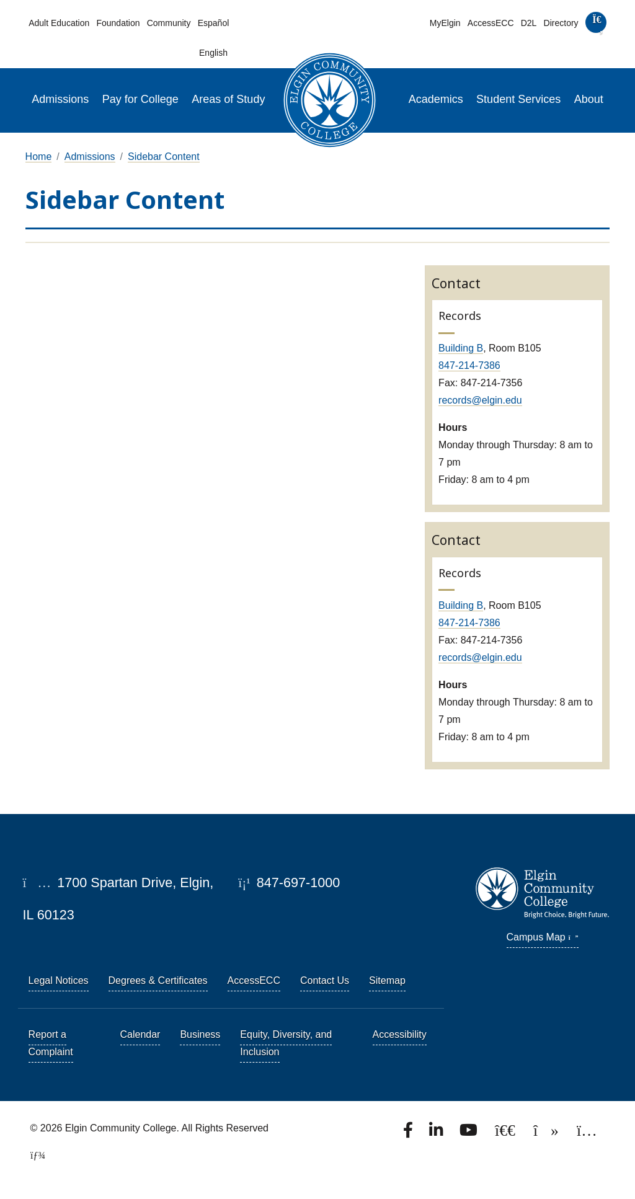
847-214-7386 (469, 365)
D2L (529, 23)
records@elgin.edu (480, 400)
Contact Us (324, 980)
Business (200, 1034)
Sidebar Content (164, 156)
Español (213, 23)
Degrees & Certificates (158, 980)
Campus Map (543, 937)
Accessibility (400, 1034)
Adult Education (59, 23)
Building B (460, 348)
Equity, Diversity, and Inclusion (286, 1043)
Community (169, 23)
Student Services (518, 99)
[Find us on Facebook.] (409, 1133)
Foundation (118, 23)
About (588, 99)
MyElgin (445, 23)
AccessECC (491, 23)
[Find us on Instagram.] (587, 1133)
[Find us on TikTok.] (547, 1133)
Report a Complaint (51, 1043)
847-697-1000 (289, 882)
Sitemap (387, 980)
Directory (561, 23)
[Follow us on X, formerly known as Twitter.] (506, 1133)
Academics (436, 99)
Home (38, 156)
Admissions (60, 99)
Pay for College (140, 99)
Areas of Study (228, 99)
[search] (596, 25)
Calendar (140, 1034)
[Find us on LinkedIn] (437, 1133)
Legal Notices (59, 980)
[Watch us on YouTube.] (469, 1133)
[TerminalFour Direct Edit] (34, 1155)
